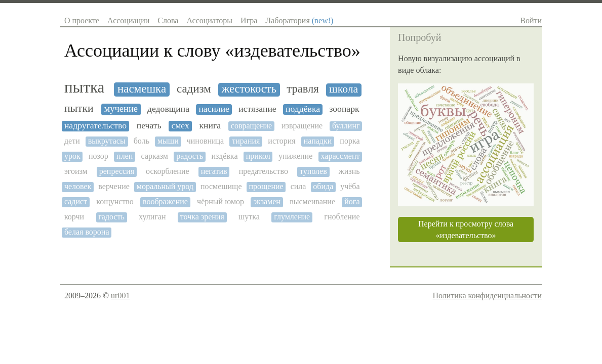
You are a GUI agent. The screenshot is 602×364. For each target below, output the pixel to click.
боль (141, 140)
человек (77, 186)
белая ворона (86, 232)
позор (98, 156)
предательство (263, 171)
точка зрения (202, 216)
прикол (258, 156)
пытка (84, 87)
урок (72, 156)
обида (323, 186)
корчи (74, 216)
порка (349, 140)
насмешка (141, 88)
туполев (313, 171)
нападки (318, 140)
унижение (295, 156)
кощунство (114, 201)
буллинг (345, 125)
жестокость (249, 89)
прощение (266, 186)
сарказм (154, 156)
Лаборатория (299, 20)
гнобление (341, 216)
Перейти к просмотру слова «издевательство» (465, 229)
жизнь (349, 171)
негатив (214, 171)
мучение (121, 109)
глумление (292, 216)
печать (149, 125)
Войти (531, 20)
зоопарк (344, 109)
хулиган (152, 216)
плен (124, 156)
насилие (213, 109)
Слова (167, 20)
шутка (249, 216)
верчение (114, 186)
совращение (251, 125)
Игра (248, 20)
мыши (168, 140)
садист (75, 201)
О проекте (81, 20)
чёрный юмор (220, 201)
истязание (257, 109)
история (281, 140)
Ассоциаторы (209, 20)
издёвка (224, 156)
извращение (302, 125)
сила (298, 186)
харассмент (340, 156)
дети (72, 140)
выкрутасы (107, 140)
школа (343, 89)
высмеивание (312, 201)
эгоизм (76, 171)
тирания (246, 140)
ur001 (120, 295)
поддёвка (303, 109)
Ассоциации (128, 20)
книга (210, 125)
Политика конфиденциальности (487, 295)
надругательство (95, 125)
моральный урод (165, 186)
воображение (165, 201)
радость (189, 156)
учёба (349, 186)
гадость (111, 216)
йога (351, 201)
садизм (194, 88)
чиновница (205, 140)
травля (302, 89)
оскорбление (167, 171)
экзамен (266, 201)
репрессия (116, 171)
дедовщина (168, 109)
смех (180, 125)
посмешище (221, 186)
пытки (79, 108)
